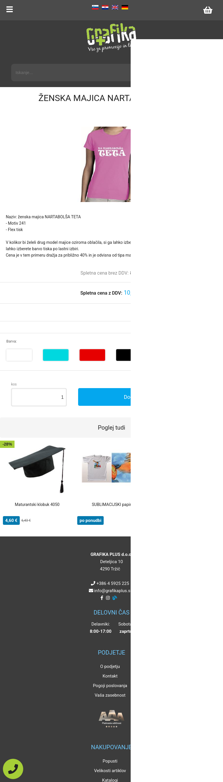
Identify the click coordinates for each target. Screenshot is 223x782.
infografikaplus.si (112, 590)
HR (105, 7)
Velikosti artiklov (110, 770)
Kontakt (110, 676)
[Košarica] (207, 10)
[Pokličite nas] (13, 769)
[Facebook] (101, 598)
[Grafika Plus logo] (111, 37)
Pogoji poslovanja (110, 685)
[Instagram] (108, 598)
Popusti (110, 761)
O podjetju (110, 666)
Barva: (11, 341)
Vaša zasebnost (110, 695)
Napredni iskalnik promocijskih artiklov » (175, 59)
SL (95, 7)
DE (124, 7)
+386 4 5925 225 (112, 583)
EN (115, 7)
